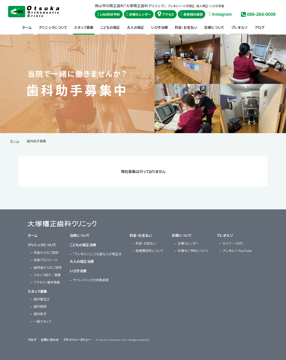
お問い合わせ (50, 339)
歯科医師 (40, 306)
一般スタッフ (42, 321)
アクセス (168, 14)
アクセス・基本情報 (47, 282)
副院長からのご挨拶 (48, 267)
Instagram (222, 14)
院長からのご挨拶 (46, 252)
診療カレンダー (140, 14)
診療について (214, 27)
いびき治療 (159, 27)
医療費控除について (150, 250)
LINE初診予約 (110, 14)
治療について (79, 235)
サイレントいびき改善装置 (91, 280)
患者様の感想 (193, 14)
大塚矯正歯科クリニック (33, 11)
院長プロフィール (46, 260)
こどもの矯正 (110, 27)
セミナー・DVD (233, 243)
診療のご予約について (193, 250)
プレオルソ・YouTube (237, 250)
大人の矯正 (135, 27)
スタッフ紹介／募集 (47, 274)
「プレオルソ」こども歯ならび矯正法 (97, 254)
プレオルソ (239, 27)
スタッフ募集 (83, 27)
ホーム (27, 27)
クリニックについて (53, 27)
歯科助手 (40, 313)
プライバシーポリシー (77, 339)
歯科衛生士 (42, 299)
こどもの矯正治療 (83, 244)
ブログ (259, 27)
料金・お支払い (186, 27)
